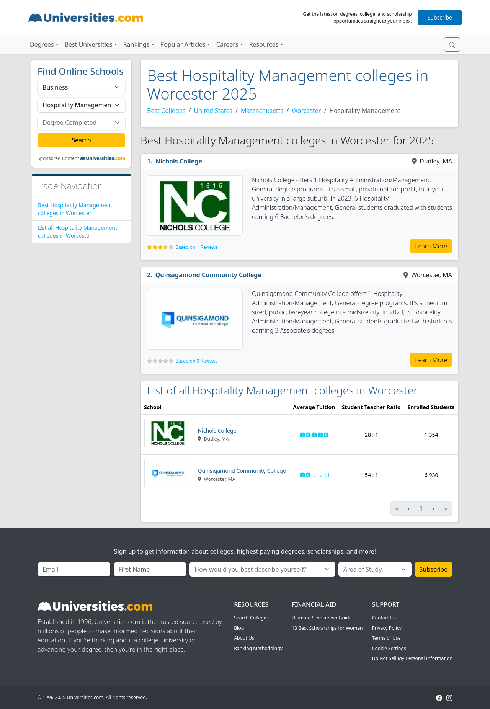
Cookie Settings (389, 648)
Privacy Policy (387, 628)
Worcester (306, 110)
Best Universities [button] (89, 44)
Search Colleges (251, 617)
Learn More (431, 246)
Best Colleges (166, 110)
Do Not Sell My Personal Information (412, 658)
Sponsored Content (58, 158)
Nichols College (178, 161)
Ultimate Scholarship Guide (322, 617)
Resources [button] (264, 44)
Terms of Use (386, 638)
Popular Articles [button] (183, 44)
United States (213, 110)
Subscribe (440, 17)
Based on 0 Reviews (196, 361)
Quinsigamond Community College (208, 275)
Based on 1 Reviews (196, 247)
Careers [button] (227, 44)
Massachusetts (262, 110)
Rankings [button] (136, 44)
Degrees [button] (42, 44)
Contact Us (384, 617)
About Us (244, 638)
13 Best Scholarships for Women (327, 628)
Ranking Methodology (258, 648)
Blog (239, 628)
